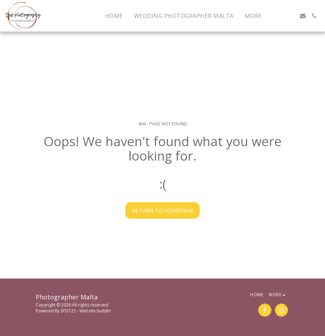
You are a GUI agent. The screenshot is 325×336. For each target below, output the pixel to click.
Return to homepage (163, 210)
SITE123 (68, 311)
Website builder (95, 311)
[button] (280, 16)
